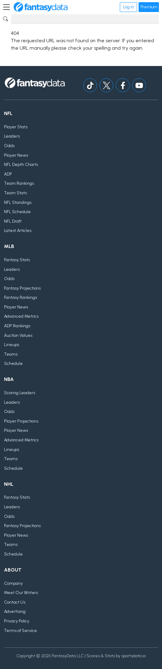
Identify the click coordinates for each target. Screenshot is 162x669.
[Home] (40, 7)
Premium (148, 7)
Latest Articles (17, 230)
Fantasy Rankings (20, 297)
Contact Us (14, 602)
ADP (8, 174)
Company (13, 583)
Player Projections (21, 421)
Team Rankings (19, 183)
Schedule (13, 363)
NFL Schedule (17, 211)
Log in (128, 7)
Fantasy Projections (22, 288)
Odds (9, 145)
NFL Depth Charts (21, 164)
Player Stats (15, 127)
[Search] (85, 18)
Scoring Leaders (19, 392)
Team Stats (15, 193)
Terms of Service (20, 630)
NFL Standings (17, 202)
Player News (16, 155)
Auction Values (18, 335)
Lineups (11, 344)
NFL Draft (13, 221)
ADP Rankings (17, 325)
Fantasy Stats (17, 259)
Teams (11, 354)
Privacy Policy (16, 621)
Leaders (12, 136)
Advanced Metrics (21, 316)
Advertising (15, 611)
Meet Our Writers (21, 592)
